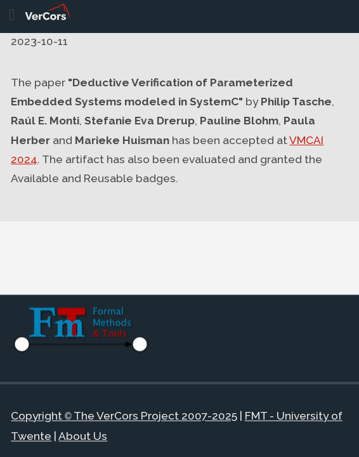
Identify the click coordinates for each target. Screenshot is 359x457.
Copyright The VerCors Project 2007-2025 (124, 417)
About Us (82, 436)
